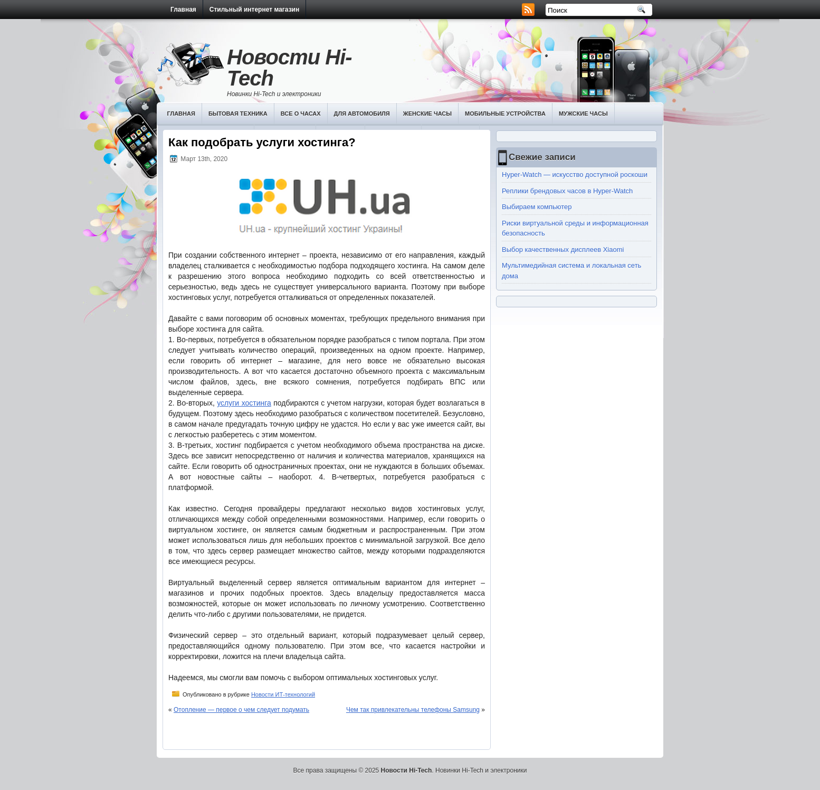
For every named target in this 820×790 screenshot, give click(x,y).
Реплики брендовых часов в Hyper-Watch (567, 191)
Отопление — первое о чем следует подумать (241, 709)
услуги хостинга (244, 403)
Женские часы (427, 113)
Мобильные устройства (505, 113)
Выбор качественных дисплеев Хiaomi (563, 249)
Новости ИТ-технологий (283, 694)
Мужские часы (583, 113)
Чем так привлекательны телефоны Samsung (413, 709)
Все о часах (301, 113)
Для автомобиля (362, 113)
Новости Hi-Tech (289, 67)
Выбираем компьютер (537, 207)
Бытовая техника (238, 113)
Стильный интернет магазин (254, 9)
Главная (183, 9)
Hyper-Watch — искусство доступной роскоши (574, 174)
